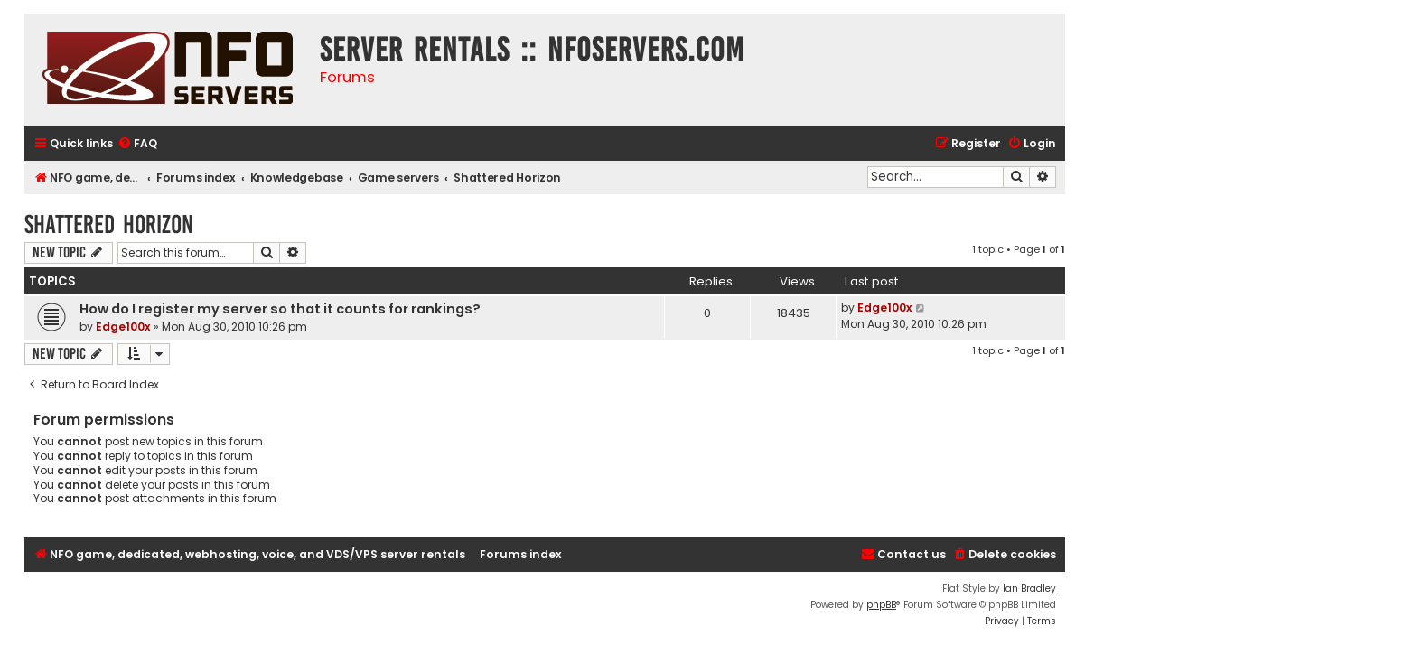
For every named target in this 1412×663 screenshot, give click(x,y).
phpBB (881, 605)
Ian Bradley (1029, 588)
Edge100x (123, 326)
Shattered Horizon (108, 224)
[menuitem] (137, 144)
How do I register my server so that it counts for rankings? (280, 309)
